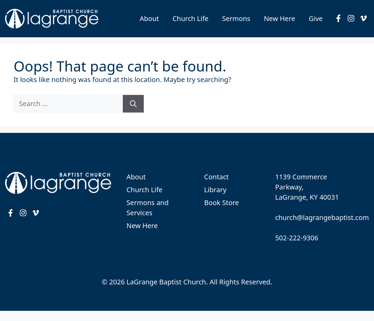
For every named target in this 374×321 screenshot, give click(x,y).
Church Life (191, 18)
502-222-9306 (296, 237)
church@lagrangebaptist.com (322, 217)
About (149, 18)
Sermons (236, 18)
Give (315, 18)
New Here (279, 18)
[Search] (133, 104)
